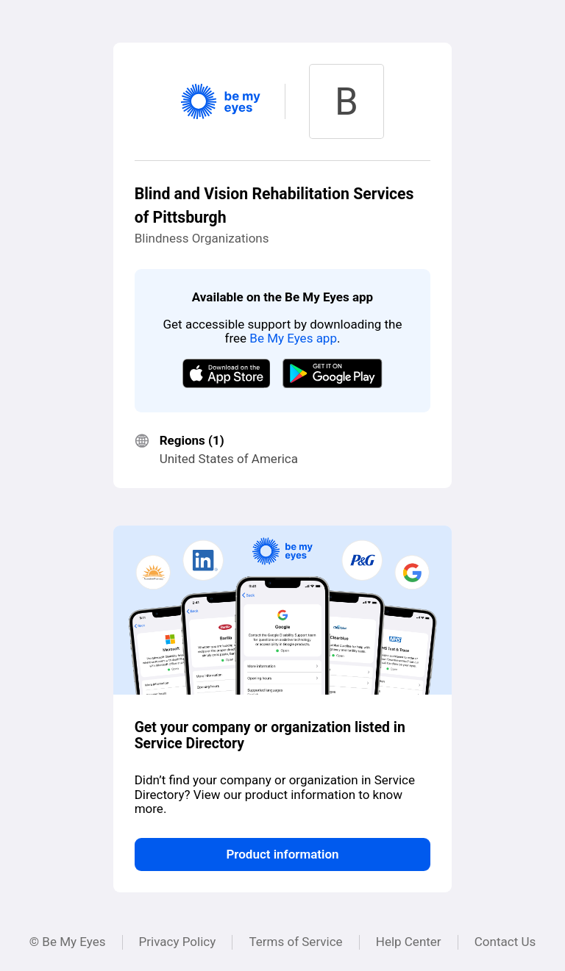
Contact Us (505, 941)
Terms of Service (295, 941)
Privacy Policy (177, 941)
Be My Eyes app (293, 338)
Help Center (408, 941)
